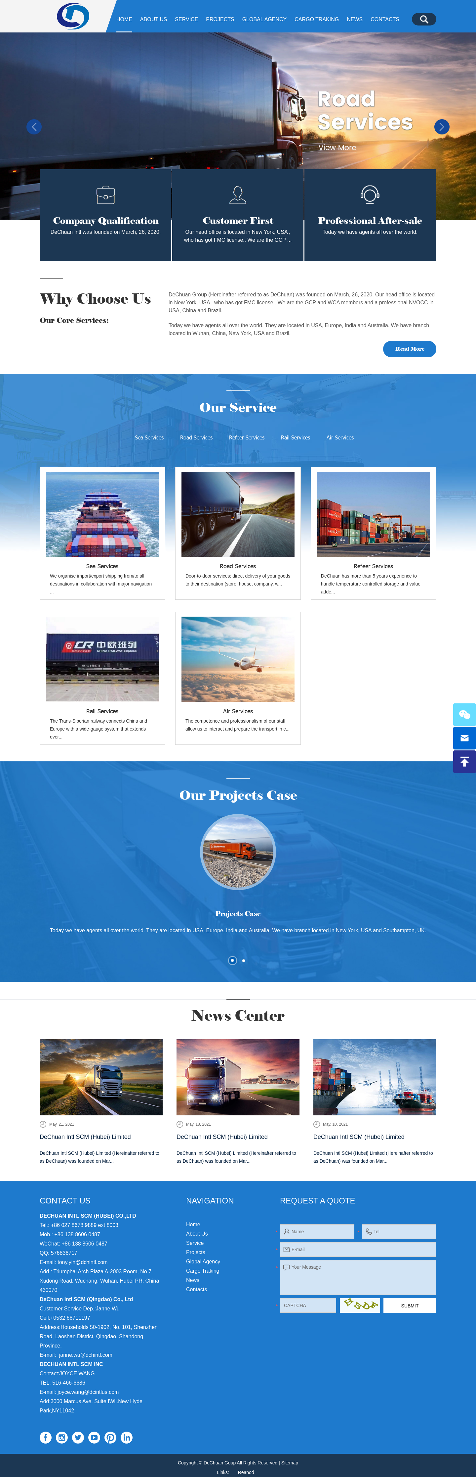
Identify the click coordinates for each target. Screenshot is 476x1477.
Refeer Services (246, 437)
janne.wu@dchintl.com (85, 1355)
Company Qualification (106, 220)
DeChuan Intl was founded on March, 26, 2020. (105, 232)
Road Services (196, 437)
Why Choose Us (96, 299)
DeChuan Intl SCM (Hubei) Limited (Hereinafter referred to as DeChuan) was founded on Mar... (99, 1157)
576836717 (64, 1253)
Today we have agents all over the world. (370, 232)
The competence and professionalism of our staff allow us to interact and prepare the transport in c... (237, 725)
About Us (153, 19)
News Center (238, 1015)
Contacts (385, 19)
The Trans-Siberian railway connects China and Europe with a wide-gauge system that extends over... (98, 729)
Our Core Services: (74, 320)
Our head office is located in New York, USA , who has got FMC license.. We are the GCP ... (238, 236)
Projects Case (238, 914)
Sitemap (289, 1462)
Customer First (238, 220)
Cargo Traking (317, 19)
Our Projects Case (238, 795)
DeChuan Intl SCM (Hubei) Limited (85, 1137)
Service (186, 19)
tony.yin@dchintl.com (82, 1262)
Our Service (238, 407)
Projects (220, 19)
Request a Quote (317, 1200)
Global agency (264, 19)
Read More (409, 349)
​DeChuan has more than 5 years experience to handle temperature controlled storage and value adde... (370, 584)
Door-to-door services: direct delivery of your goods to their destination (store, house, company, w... (237, 580)
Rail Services (295, 437)
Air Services (340, 437)
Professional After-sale (370, 220)
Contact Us (65, 1200)
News (355, 19)
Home (124, 19)
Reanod (246, 1472)
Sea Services (149, 437)
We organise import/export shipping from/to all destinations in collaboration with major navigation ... (101, 584)
